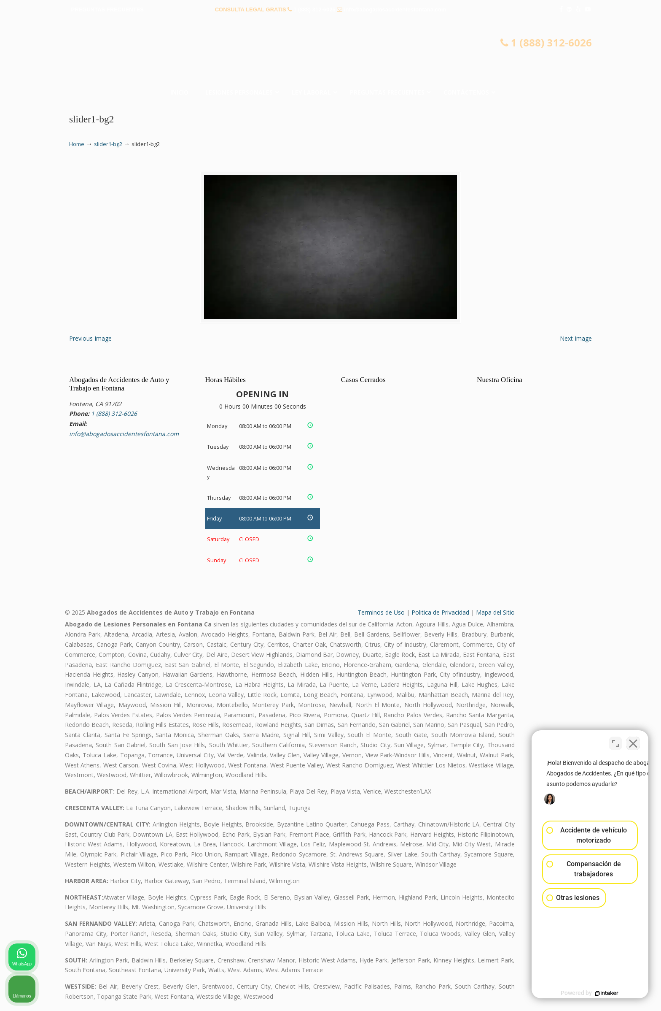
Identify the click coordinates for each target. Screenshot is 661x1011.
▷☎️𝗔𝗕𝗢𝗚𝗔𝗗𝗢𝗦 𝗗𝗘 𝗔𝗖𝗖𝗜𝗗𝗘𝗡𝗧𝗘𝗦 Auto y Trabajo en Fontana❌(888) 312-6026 (330, 53)
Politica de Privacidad (440, 612)
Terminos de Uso (381, 612)
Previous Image (90, 338)
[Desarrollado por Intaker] (589, 993)
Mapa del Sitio (495, 612)
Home (76, 144)
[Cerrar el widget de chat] (633, 741)
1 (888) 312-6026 (314, 9)
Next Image (576, 338)
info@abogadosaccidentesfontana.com (395, 9)
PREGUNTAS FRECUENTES (107, 9)
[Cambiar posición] (615, 741)
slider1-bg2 (108, 144)
